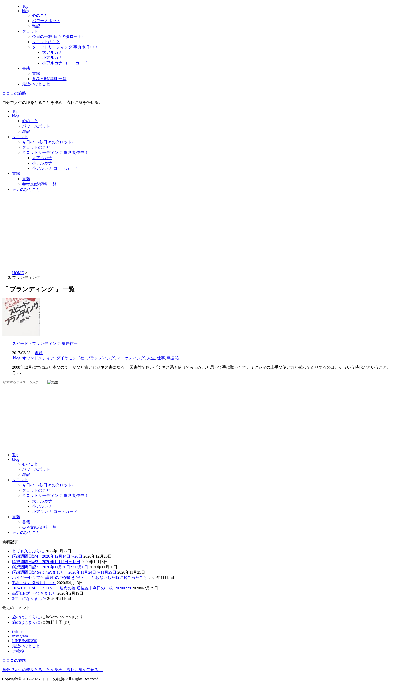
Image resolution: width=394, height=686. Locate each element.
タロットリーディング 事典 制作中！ (65, 47)
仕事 (161, 358)
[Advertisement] (197, 231)
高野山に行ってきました (34, 593)
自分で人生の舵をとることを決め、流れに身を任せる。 (52, 670)
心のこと (40, 15)
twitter (17, 631)
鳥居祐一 (175, 358)
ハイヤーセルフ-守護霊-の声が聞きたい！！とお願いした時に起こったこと (79, 577)
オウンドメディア (38, 358)
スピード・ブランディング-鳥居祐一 (45, 343)
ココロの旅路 (14, 93)
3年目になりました (29, 598)
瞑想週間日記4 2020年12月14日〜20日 (47, 556)
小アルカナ (52, 57)
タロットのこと (46, 42)
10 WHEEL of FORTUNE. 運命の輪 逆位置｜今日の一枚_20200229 (71, 588)
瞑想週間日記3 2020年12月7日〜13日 (46, 561)
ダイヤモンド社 (70, 358)
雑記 (36, 26)
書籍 (26, 68)
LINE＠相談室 (24, 641)
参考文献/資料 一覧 (49, 79)
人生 (151, 358)
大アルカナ (52, 52)
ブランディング (100, 358)
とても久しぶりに (28, 551)
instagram (20, 636)
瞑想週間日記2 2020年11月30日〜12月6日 (50, 567)
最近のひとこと (36, 84)
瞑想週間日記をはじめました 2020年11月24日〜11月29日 (64, 572)
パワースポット (46, 21)
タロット (30, 31)
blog (25, 11)
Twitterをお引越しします (34, 583)
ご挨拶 (18, 651)
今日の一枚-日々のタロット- (57, 36)
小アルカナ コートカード (64, 63)
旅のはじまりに (26, 617)
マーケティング (131, 358)
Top (25, 6)
